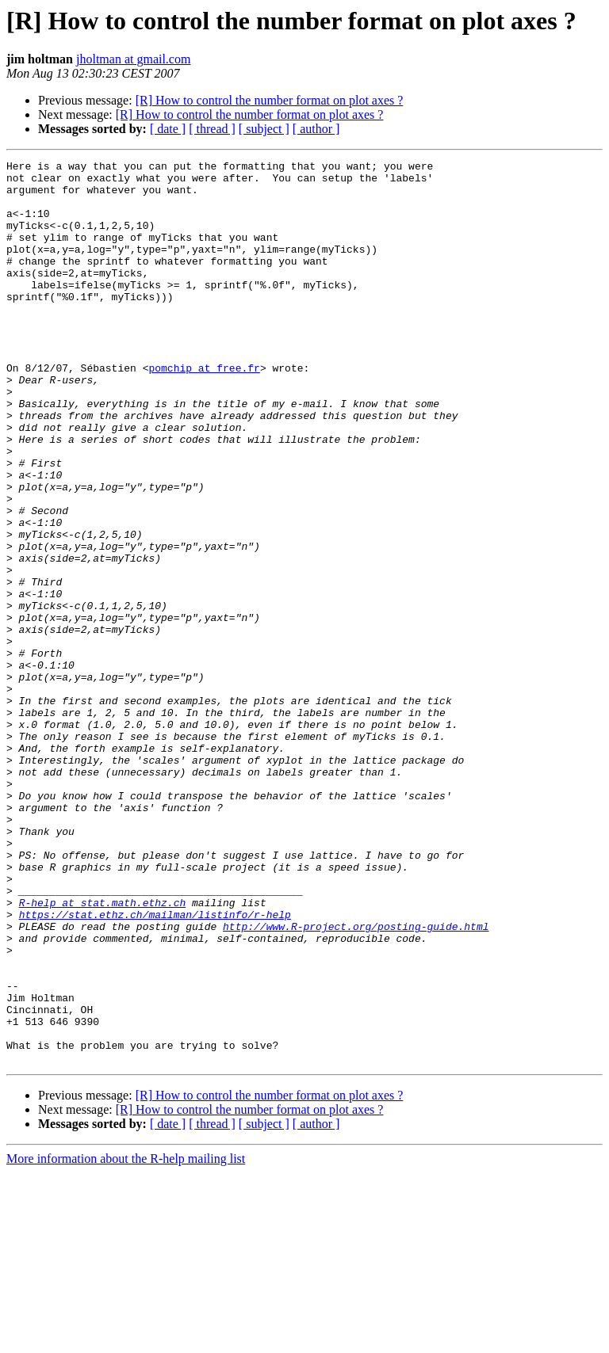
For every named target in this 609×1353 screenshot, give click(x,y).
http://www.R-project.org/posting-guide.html (355, 1080)
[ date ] (168, 128)
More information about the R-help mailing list (125, 1339)
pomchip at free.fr (203, 410)
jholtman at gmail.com (133, 59)
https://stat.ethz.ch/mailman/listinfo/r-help (155, 1066)
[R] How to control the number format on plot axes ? (270, 100)
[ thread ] (212, 128)
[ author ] (316, 128)
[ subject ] (264, 128)
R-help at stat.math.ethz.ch (102, 1052)
